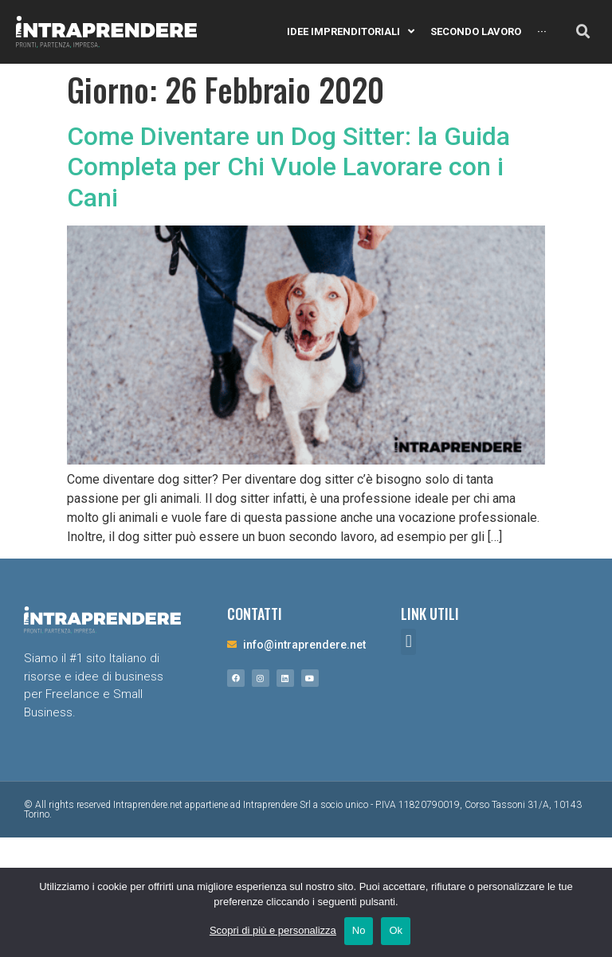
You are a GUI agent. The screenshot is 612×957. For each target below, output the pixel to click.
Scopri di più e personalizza (273, 930)
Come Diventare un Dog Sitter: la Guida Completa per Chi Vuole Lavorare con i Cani (288, 167)
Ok (395, 930)
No (359, 930)
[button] (408, 642)
